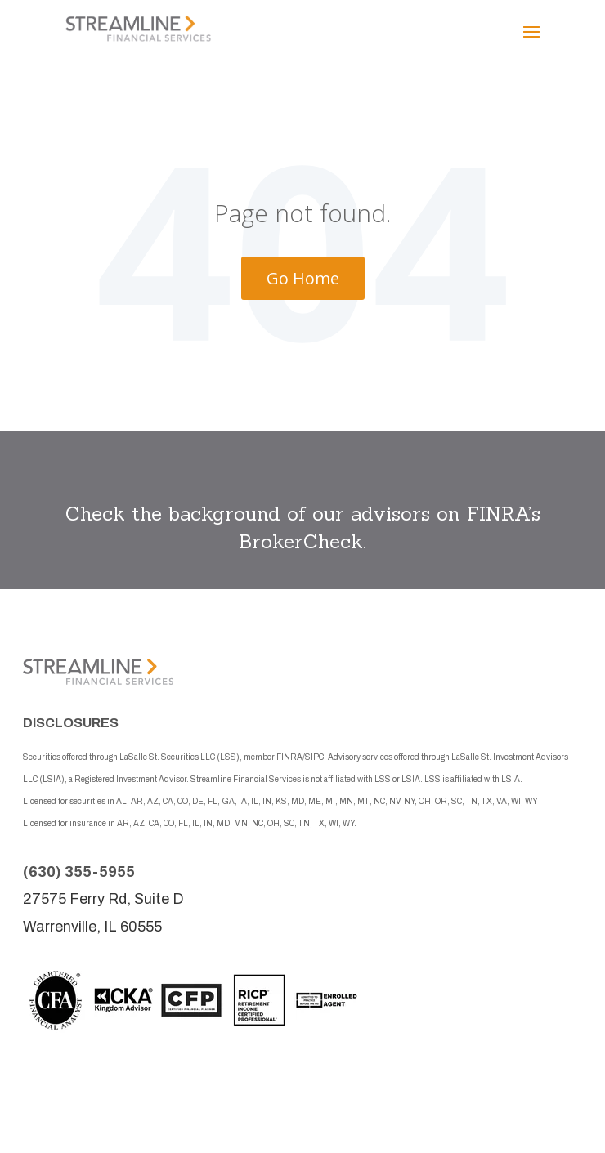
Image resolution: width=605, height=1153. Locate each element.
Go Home (303, 278)
